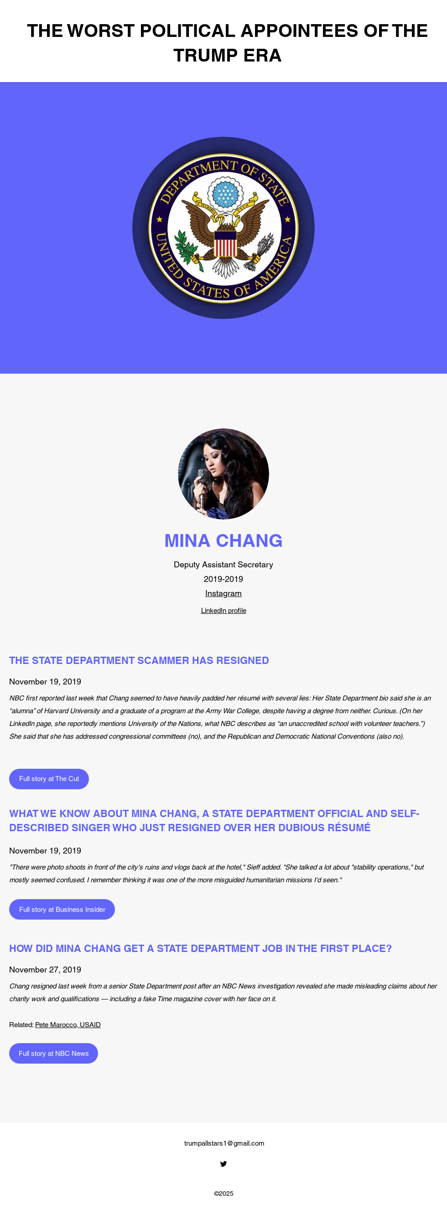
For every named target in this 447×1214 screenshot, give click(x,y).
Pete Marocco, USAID (68, 1025)
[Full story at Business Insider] (62, 909)
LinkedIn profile (223, 610)
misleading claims (380, 986)
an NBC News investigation (254, 986)
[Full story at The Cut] (49, 779)
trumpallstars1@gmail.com (224, 1143)
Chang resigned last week (47, 986)
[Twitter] (223, 1163)
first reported (45, 698)
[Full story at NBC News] (53, 1053)
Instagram (223, 593)
